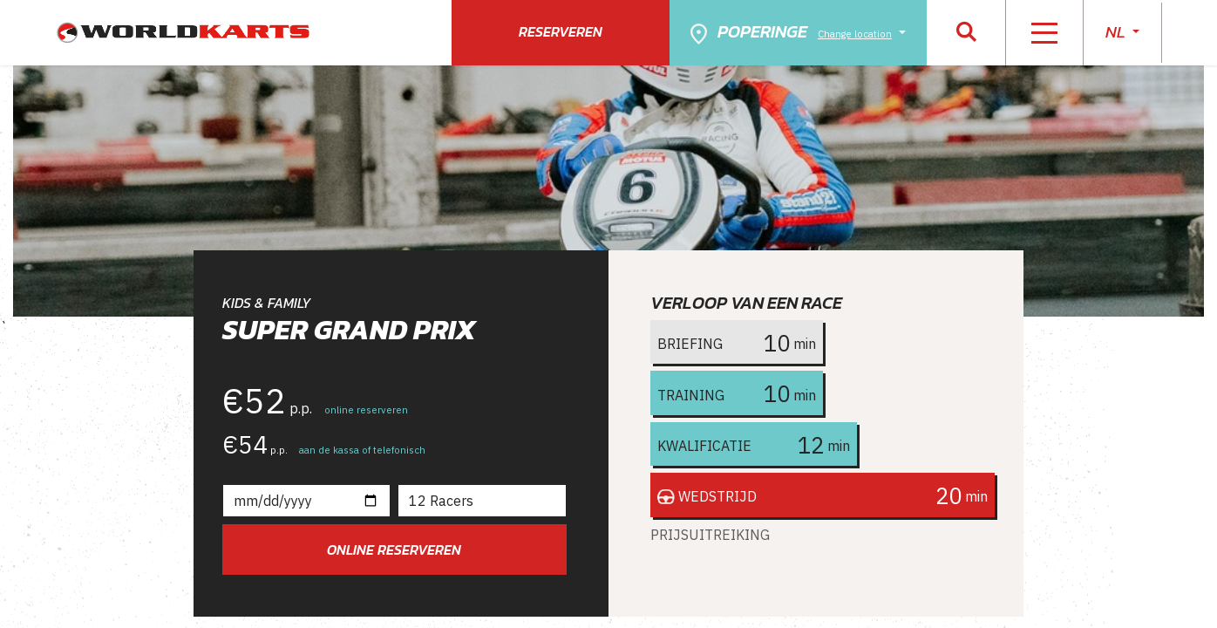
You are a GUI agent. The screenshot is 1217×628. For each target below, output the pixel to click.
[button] (966, 33)
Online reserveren (394, 549)
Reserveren (560, 31)
